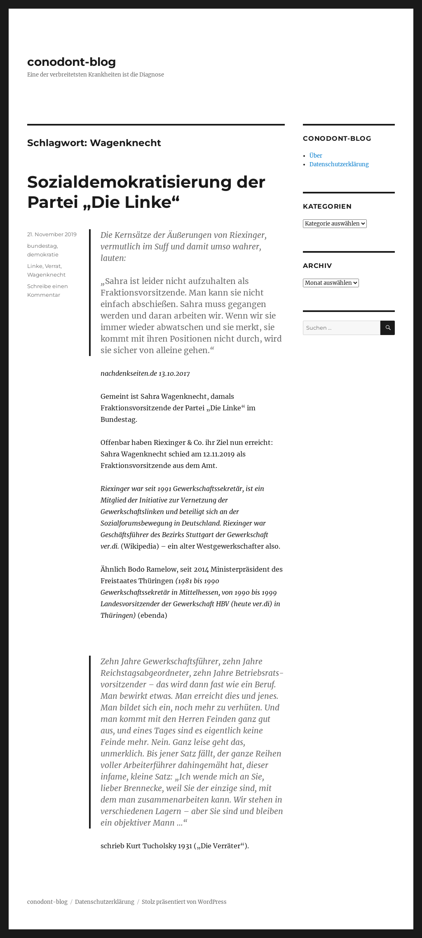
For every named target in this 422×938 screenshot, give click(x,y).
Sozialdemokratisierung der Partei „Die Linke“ (146, 192)
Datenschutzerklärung (339, 164)
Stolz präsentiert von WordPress (184, 901)
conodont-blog (71, 62)
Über (315, 155)
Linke (34, 266)
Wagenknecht (46, 274)
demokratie (43, 254)
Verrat (53, 266)
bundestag (42, 245)
